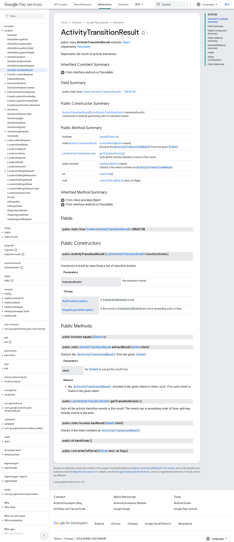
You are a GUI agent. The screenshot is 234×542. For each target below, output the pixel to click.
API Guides (61, 4)
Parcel (120, 180)
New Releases (83, 4)
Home (64, 22)
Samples (123, 4)
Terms (57, 538)
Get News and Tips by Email (69, 508)
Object (126, 42)
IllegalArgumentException (77, 309)
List (93, 112)
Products (77, 22)
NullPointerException (75, 301)
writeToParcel (108, 180)
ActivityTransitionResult (106, 91)
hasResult (105, 163)
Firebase (133, 523)
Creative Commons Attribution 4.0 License (153, 468)
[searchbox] (24, 16)
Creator (86, 91)
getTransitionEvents (111, 153)
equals (103, 136)
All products (185, 523)
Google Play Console (185, 508)
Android (99, 523)
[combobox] (173, 4)
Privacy (69, 538)
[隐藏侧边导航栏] (44, 535)
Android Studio (182, 503)
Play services (23, 4)
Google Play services (97, 22)
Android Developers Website (130, 503)
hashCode (105, 174)
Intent (119, 143)
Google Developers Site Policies (133, 471)
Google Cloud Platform (158, 523)
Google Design (122, 508)
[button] (24, 31)
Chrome (115, 523)
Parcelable (83, 46)
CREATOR (130, 91)
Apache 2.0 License (83, 471)
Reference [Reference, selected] (105, 4)
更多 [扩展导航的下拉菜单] (137, 4)
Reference (118, 22)
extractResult (107, 143)
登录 (227, 4)
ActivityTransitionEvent (109, 112)
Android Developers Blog (68, 503)
